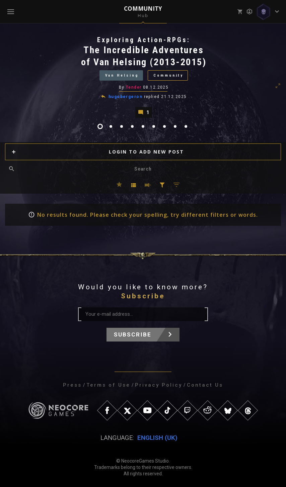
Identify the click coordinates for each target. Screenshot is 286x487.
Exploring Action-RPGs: (143, 40)
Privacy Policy (158, 385)
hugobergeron (125, 96)
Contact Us (205, 385)
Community (168, 75)
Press (72, 385)
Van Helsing (122, 75)
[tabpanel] (143, 76)
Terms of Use (108, 385)
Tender (134, 87)
